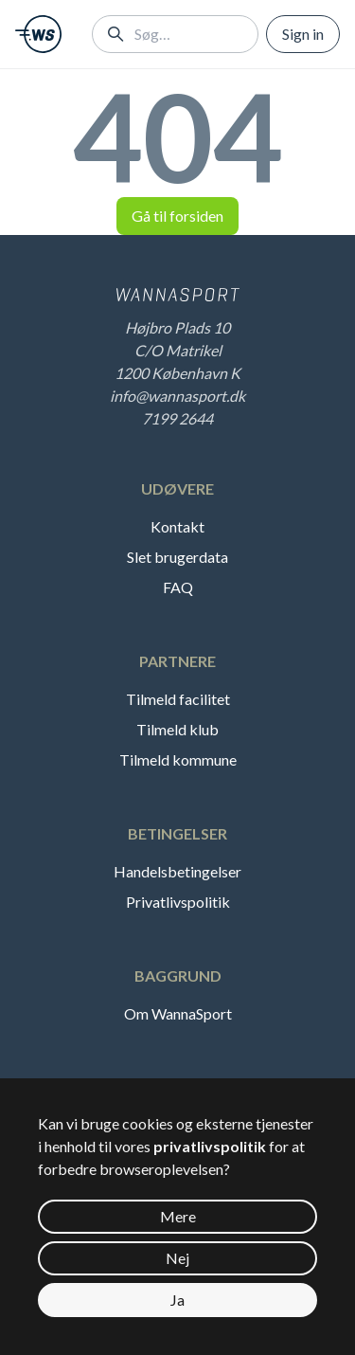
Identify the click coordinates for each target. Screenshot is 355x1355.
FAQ (178, 587)
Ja (177, 1300)
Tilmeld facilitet (178, 699)
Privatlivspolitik (178, 902)
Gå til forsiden (177, 216)
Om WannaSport (178, 1013)
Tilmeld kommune (178, 759)
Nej (177, 1258)
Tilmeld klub (177, 729)
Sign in (303, 34)
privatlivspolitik (209, 1146)
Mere (178, 1216)
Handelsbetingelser (177, 871)
